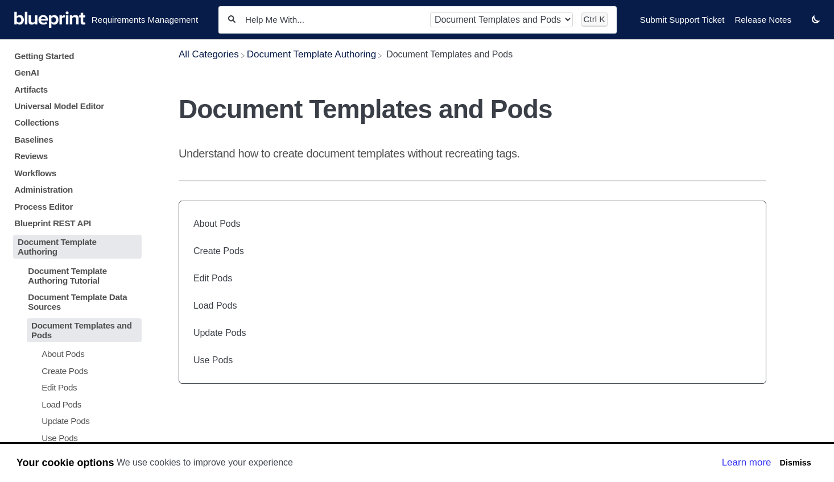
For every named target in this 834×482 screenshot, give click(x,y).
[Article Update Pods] (75, 421)
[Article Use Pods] (75, 437)
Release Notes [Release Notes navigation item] (762, 19)
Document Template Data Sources (77, 301)
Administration (43, 189)
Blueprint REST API (52, 223)
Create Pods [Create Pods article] (218, 251)
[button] (816, 19)
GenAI (26, 72)
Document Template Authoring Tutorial (67, 275)
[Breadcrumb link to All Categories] (209, 54)
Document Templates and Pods (81, 330)
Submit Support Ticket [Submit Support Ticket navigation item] (682, 19)
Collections (36, 122)
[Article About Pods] (75, 354)
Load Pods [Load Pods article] (215, 305)
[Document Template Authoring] (311, 54)
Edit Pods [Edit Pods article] (212, 278)
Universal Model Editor (59, 106)
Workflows (35, 173)
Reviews (31, 156)
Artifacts (31, 89)
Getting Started (44, 56)
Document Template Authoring (57, 246)
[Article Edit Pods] (75, 387)
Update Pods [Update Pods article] (219, 333)
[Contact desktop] (801, 25)
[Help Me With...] (333, 19)
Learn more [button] (746, 462)
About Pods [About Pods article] (217, 223)
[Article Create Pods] (75, 371)
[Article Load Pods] (75, 404)
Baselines (33, 139)
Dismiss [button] (795, 462)
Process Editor (43, 206)
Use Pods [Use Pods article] (213, 360)
